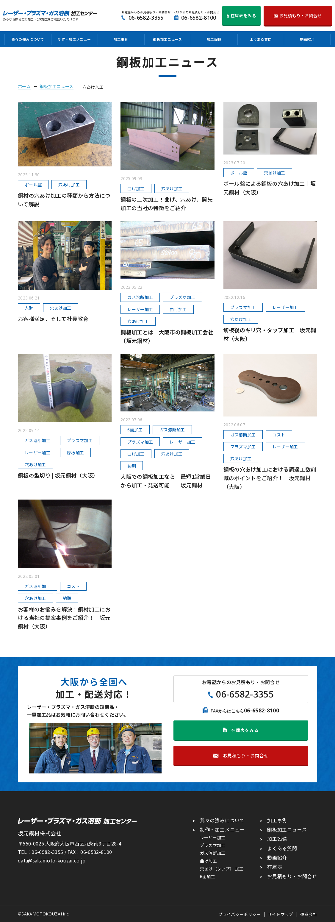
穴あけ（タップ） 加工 (222, 868)
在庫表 (274, 866)
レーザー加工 (213, 837)
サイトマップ (280, 914)
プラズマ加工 (213, 845)
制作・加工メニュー (74, 39)
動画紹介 (307, 39)
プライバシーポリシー (239, 914)
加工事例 (121, 39)
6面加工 (207, 876)
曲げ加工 (208, 861)
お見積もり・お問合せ (292, 876)
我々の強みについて (27, 39)
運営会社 (308, 914)
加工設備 (214, 39)
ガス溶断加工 (213, 853)
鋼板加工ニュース (167, 39)
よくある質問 (261, 39)
